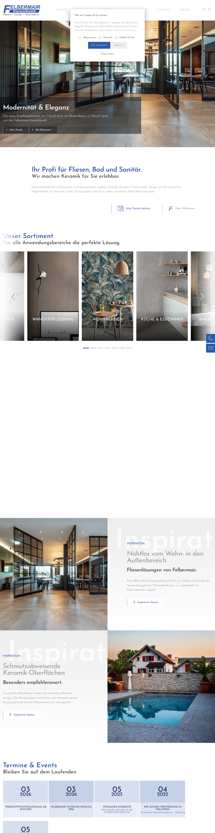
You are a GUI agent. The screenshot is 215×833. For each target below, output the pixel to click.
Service (185, 10)
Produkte (61, 10)
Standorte (164, 10)
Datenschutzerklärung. (124, 30)
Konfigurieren (107, 53)
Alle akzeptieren (99, 45)
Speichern (119, 45)
